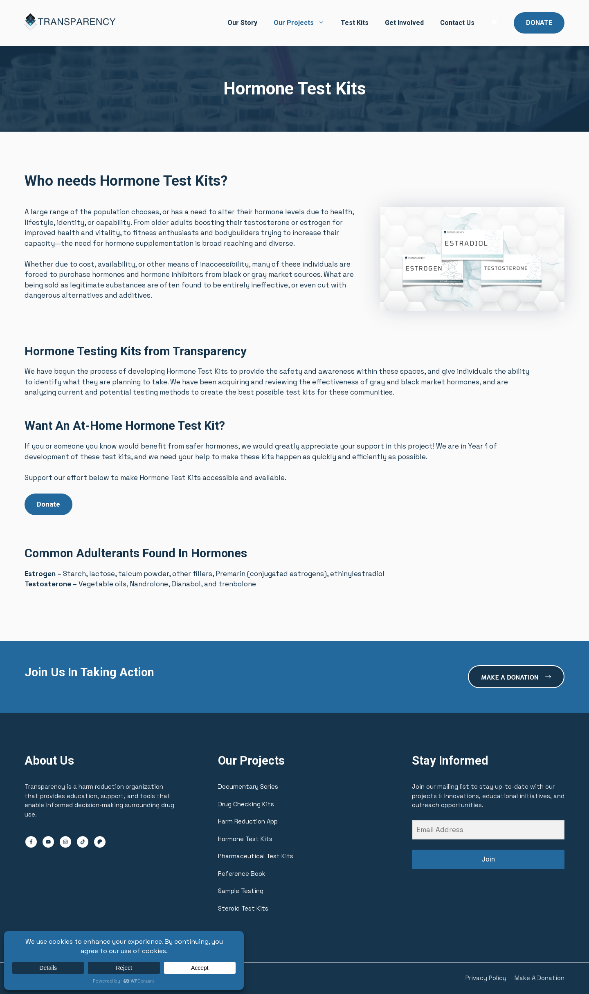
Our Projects (303, 23)
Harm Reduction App (248, 821)
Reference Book (241, 873)
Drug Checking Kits (246, 804)
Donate (48, 504)
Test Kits (355, 23)
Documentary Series (248, 786)
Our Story (242, 23)
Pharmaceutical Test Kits (255, 856)
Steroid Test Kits (243, 908)
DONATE (539, 23)
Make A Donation (539, 978)
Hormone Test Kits (245, 839)
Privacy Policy (485, 978)
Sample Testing (240, 891)
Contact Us (457, 23)
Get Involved (404, 23)
